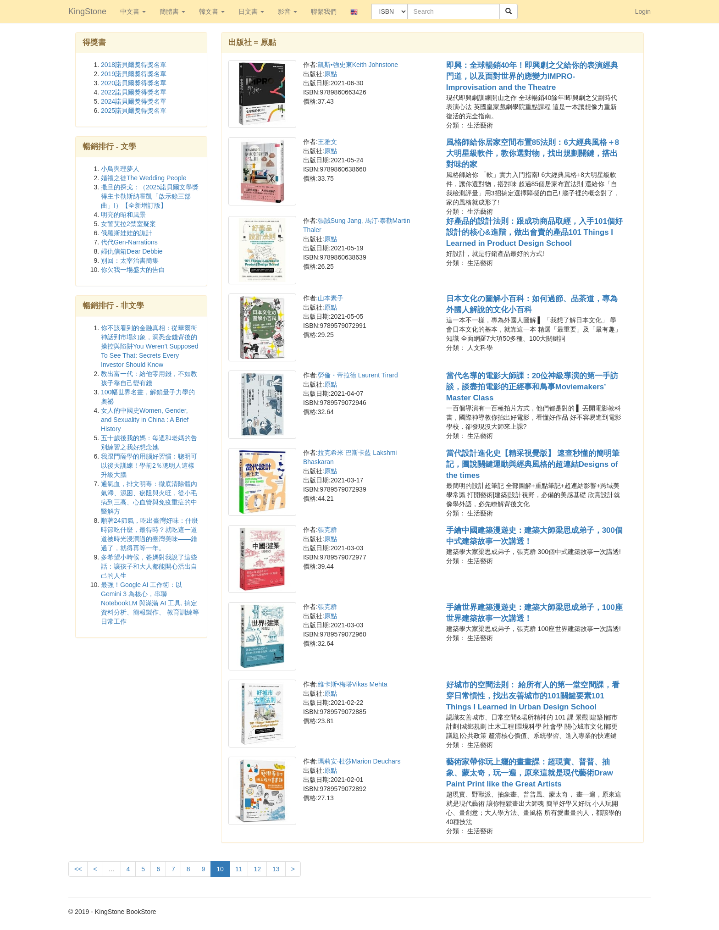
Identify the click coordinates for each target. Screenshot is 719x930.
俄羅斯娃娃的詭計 (126, 233)
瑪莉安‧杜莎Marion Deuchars (359, 761)
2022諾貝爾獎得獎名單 (133, 92)
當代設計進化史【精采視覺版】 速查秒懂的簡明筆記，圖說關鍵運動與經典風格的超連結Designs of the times (533, 464)
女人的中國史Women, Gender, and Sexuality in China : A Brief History (144, 419)
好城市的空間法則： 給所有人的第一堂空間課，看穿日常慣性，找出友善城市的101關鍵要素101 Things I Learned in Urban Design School (533, 696)
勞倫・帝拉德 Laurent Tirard (358, 375)
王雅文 (327, 141)
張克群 (327, 529)
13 (276, 869)
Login (643, 11)
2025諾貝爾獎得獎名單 (133, 110)
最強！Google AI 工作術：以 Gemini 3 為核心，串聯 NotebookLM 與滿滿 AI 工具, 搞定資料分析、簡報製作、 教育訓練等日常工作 (150, 603)
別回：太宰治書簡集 (130, 260)
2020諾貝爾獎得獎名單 (133, 83)
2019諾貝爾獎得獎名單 (133, 74)
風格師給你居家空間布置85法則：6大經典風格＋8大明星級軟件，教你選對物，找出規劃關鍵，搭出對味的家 (532, 153)
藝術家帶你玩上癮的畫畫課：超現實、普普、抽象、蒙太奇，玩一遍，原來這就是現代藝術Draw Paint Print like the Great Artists (529, 773)
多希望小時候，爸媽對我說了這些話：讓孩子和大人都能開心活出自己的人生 (149, 566)
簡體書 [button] (172, 11)
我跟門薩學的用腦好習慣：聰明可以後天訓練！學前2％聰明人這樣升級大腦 (149, 465)
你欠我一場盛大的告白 (133, 269)
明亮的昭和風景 (123, 214)
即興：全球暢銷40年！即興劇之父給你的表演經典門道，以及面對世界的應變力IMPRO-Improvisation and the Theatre (532, 76)
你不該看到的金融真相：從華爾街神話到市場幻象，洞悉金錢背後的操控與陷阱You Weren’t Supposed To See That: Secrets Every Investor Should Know (149, 346)
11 (239, 869)
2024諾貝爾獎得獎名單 (133, 101)
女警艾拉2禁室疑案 (128, 223)
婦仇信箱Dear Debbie (132, 251)
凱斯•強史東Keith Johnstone (358, 64)
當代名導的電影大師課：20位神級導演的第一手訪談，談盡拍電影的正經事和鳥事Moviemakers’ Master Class (532, 386)
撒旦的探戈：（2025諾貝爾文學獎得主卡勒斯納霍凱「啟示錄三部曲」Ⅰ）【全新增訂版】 (150, 196)
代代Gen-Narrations (129, 242)
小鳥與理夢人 (120, 168)
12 (257, 869)
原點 (330, 74)
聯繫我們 (324, 11)
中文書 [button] (133, 11)
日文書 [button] (251, 11)
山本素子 (330, 298)
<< (78, 869)
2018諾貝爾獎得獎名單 (133, 64)
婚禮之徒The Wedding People (144, 178)
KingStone (87, 11)
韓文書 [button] (212, 11)
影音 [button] (287, 11)
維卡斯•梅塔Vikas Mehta (352, 684)
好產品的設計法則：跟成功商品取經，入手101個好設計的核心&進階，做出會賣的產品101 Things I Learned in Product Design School (534, 232)
